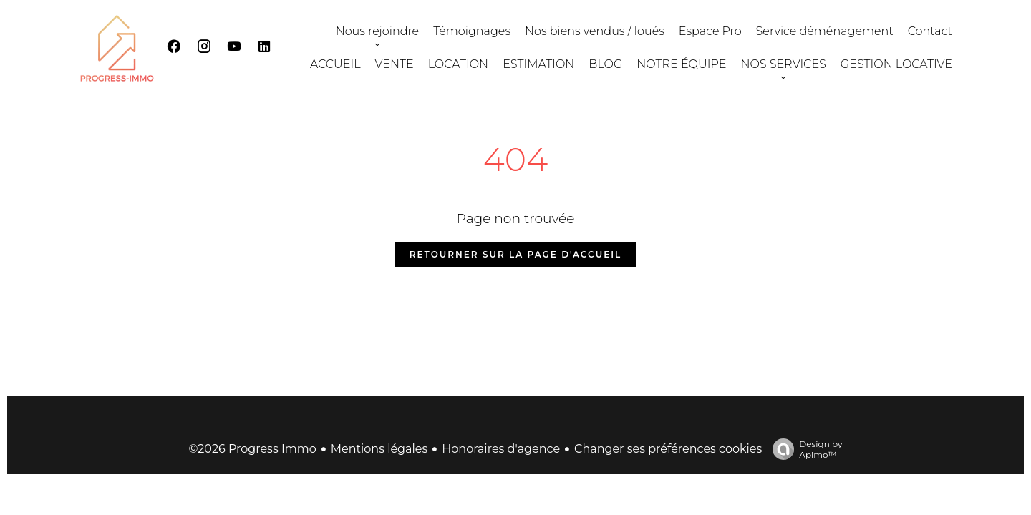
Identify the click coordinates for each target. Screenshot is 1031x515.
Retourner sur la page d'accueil (515, 254)
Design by (803, 449)
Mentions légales (379, 449)
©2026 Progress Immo (252, 449)
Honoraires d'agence (501, 449)
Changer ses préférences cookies (668, 449)
